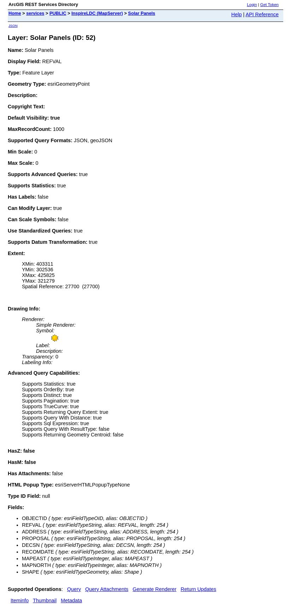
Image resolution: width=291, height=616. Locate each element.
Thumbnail (45, 600)
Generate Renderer (155, 589)
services (35, 13)
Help (236, 14)
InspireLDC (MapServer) (97, 13)
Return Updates (198, 589)
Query (74, 589)
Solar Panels (141, 13)
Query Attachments (106, 589)
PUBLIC (57, 13)
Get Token (269, 4)
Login (252, 4)
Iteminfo (20, 600)
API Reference (262, 14)
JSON (13, 26)
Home (14, 13)
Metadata (71, 600)
